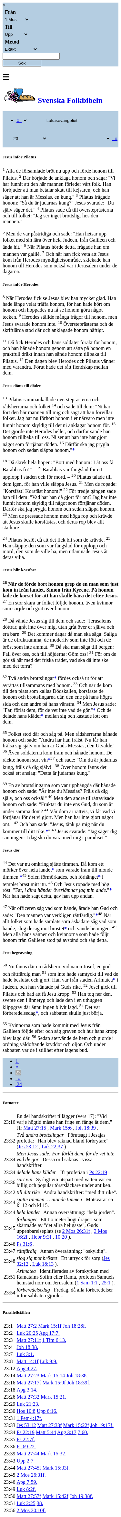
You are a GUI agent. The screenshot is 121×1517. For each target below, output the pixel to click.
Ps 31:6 (24, 1244)
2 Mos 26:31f (76, 1231)
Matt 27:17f (28, 1382)
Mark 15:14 (53, 1375)
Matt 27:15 (34, 1128)
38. (40, 1503)
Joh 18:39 (86, 1128)
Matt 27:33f (49, 1425)
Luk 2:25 (25, 1503)
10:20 (61, 1237)
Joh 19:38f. (81, 1496)
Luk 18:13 (43, 1264)
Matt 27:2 (26, 1326)
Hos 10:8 (25, 1411)
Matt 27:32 (27, 1397)
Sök (22, 63)
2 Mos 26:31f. (30, 1475)
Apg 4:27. (26, 1368)
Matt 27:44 (27, 1453)
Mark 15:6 (61, 1128)
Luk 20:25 (27, 1333)
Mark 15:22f (76, 1425)
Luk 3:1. (25, 1354)
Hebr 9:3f (41, 1237)
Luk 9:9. (48, 1361)
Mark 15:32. (53, 1453)
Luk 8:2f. (26, 1489)
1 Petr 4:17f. (29, 1418)
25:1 (105, 1282)
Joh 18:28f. (74, 1326)
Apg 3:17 (66, 1432)
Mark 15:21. (53, 1397)
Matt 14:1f (27, 1361)
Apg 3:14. (26, 1389)
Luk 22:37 (52, 1146)
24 (18, 1084)
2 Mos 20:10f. (30, 1510)
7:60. (83, 1432)
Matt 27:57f (28, 1496)
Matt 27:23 (27, 1375)
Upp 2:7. (25, 1460)
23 (18, 1072)
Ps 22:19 (98, 1172)
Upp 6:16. (47, 1411)
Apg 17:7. (49, 1333)
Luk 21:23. (27, 1404)
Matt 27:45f (28, 1468)
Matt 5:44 (46, 1432)
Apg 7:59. (26, 1482)
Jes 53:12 (28, 1146)
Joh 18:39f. (78, 1382)
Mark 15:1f (49, 1326)
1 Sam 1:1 (86, 1282)
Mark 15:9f (54, 1382)
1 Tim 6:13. (54, 1340)
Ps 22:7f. (25, 1439)
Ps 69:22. (26, 1446)
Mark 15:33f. (55, 1468)
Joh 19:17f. (102, 1425)
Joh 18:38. (27, 1347)
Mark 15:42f (55, 1496)
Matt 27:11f (28, 1340)
